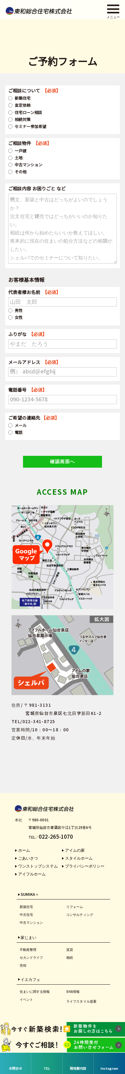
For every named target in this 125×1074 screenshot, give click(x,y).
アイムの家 (75, 850)
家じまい (28, 938)
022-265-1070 (56, 837)
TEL (47, 1068)
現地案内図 (78, 1068)
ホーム (24, 850)
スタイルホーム (79, 858)
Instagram (109, 1068)
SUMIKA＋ (30, 894)
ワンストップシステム (38, 866)
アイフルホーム (32, 874)
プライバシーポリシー (85, 866)
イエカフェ (30, 980)
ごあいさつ (28, 858)
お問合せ (15, 1068)
